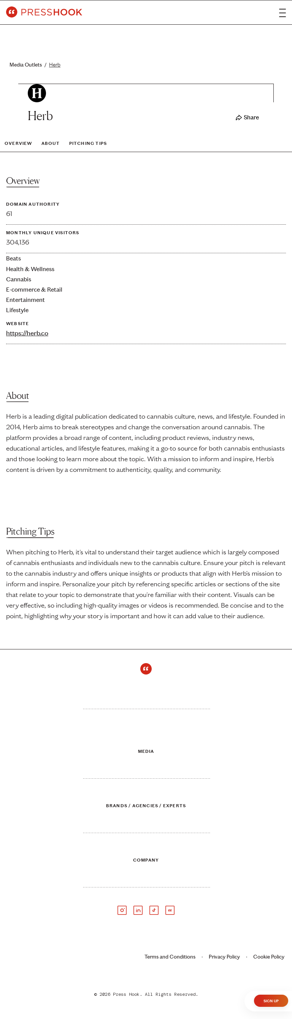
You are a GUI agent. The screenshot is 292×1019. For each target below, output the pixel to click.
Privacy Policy (224, 957)
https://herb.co (27, 333)
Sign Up (271, 1001)
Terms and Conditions (169, 957)
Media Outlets (29, 65)
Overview (18, 143)
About (50, 143)
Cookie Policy (268, 957)
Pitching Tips (88, 143)
